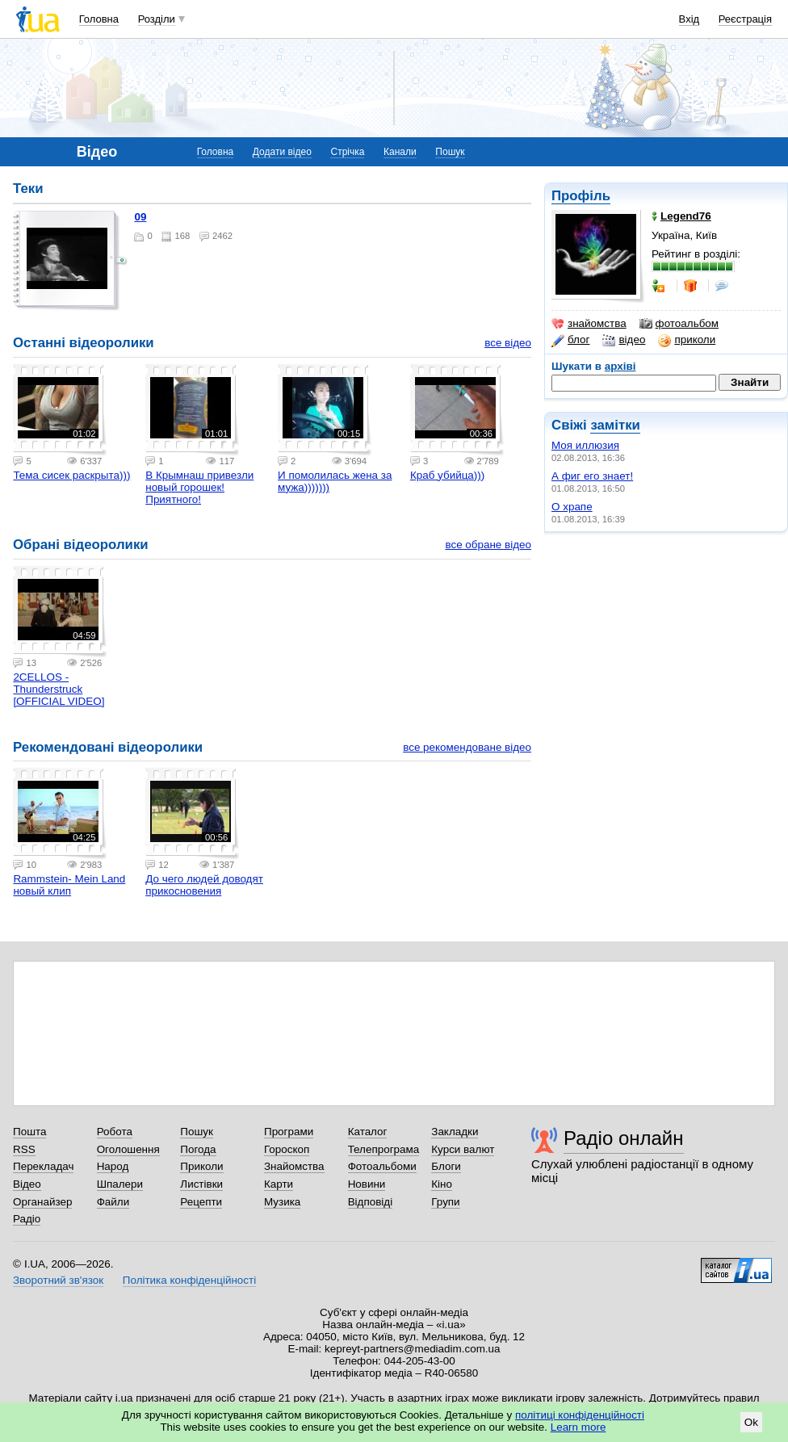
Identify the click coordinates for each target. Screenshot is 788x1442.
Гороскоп (286, 1149)
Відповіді (370, 1202)
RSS (24, 1149)
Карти (278, 1184)
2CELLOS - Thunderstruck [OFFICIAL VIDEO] (58, 689)
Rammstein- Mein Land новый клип (69, 885)
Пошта (29, 1132)
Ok (751, 1422)
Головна (99, 19)
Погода (198, 1149)
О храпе (572, 507)
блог (570, 339)
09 (140, 217)
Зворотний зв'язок (58, 1280)
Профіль (580, 195)
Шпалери (120, 1184)
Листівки (201, 1184)
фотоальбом (679, 323)
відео (623, 339)
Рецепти (201, 1202)
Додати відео (282, 151)
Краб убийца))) (447, 475)
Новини (367, 1184)
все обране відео (488, 545)
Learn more (578, 1427)
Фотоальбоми (382, 1166)
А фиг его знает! (592, 476)
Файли (113, 1202)
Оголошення (128, 1149)
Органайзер (42, 1202)
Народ (113, 1166)
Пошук (449, 151)
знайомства (589, 323)
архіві (620, 366)
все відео (507, 343)
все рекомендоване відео (467, 747)
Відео (27, 1184)
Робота (114, 1132)
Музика (282, 1202)
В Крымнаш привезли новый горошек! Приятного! (199, 487)
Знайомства (294, 1166)
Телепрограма (384, 1149)
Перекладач (43, 1166)
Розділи (156, 19)
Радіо (26, 1219)
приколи (686, 339)
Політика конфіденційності (189, 1280)
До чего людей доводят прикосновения (204, 885)
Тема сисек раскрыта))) (71, 475)
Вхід (689, 19)
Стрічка (347, 151)
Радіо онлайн (624, 1138)
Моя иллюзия (585, 445)
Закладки (454, 1132)
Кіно (441, 1184)
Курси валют (462, 1149)
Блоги (446, 1166)
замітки (615, 425)
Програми (288, 1132)
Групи (445, 1202)
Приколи (201, 1166)
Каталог (368, 1132)
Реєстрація (745, 19)
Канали (400, 151)
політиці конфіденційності (579, 1415)
